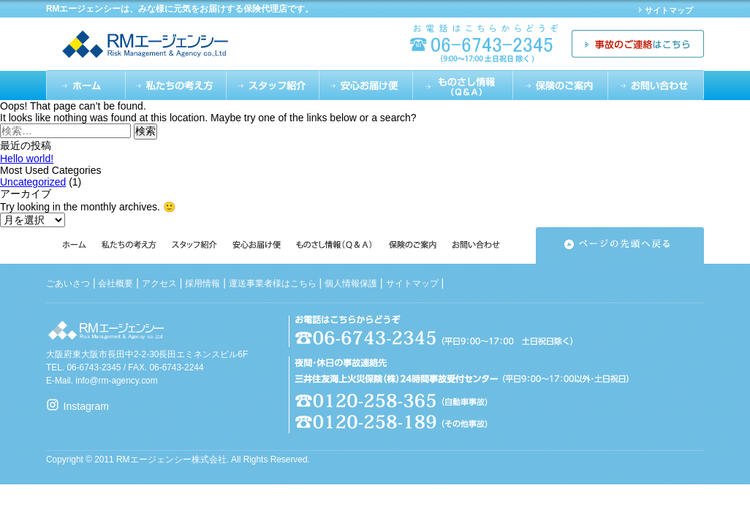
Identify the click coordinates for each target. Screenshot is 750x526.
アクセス (159, 283)
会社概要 (115, 283)
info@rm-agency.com (116, 381)
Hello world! (26, 158)
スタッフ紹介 (273, 85)
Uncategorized (33, 182)
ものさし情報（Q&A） (463, 85)
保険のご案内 (560, 85)
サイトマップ (669, 10)
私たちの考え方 (175, 85)
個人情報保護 (351, 283)
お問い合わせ (655, 85)
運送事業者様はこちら (273, 283)
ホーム (85, 85)
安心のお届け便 (366, 85)
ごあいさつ (68, 283)
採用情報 (202, 283)
